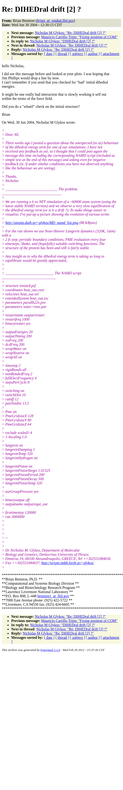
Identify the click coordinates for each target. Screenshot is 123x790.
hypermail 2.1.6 (50, 650)
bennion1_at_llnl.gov (53, 596)
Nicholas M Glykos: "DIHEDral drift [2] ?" (62, 41)
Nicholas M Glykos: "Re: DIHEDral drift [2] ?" (70, 33)
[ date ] (49, 54)
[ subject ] (77, 54)
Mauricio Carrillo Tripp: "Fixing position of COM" (79, 37)
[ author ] (93, 54)
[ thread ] (62, 54)
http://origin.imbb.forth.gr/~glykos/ (67, 563)
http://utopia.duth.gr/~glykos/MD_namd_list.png (41, 223)
